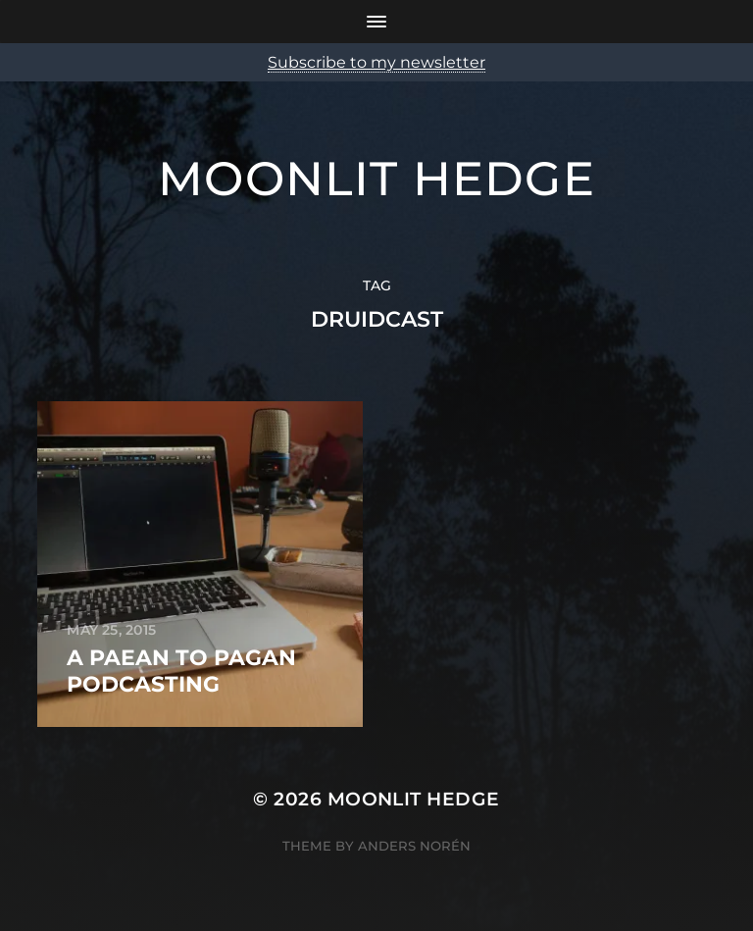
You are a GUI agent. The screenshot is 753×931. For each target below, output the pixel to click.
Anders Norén (414, 845)
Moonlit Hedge (376, 178)
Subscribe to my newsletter (376, 62)
